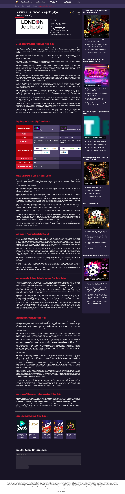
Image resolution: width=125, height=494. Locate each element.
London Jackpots (60, 27)
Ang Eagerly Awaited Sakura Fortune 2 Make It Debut (97, 302)
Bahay (22, 6)
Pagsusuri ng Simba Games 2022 (96, 141)
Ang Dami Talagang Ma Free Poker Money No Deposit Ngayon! (97, 99)
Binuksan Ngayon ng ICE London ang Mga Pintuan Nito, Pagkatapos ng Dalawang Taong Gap (97, 289)
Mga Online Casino (26, 2)
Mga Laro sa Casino (53, 2)
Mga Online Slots (40, 2)
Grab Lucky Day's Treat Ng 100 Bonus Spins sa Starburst (97, 284)
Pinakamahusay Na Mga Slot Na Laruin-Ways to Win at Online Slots (97, 232)
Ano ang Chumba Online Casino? (96, 49)
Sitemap (76, 489)
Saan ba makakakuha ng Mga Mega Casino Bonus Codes (97, 45)
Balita (78, 2)
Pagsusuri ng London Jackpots (47, 6)
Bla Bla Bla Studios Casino (94, 190)
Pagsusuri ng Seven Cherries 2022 (96, 150)
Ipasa (22, 467)
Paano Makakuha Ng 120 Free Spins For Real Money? (97, 40)
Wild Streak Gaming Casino (95, 187)
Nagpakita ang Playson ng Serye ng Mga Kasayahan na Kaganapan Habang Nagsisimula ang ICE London (97, 296)
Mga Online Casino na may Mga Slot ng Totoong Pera (97, 103)
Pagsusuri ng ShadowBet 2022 (96, 147)
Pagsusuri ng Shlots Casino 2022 (96, 144)
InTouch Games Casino (93, 193)
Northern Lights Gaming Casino (96, 196)
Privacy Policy (62, 489)
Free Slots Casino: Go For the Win (96, 52)
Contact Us (55, 489)
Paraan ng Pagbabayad (67, 2)
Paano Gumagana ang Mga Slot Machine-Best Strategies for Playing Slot (97, 237)
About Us (49, 489)
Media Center (70, 489)
